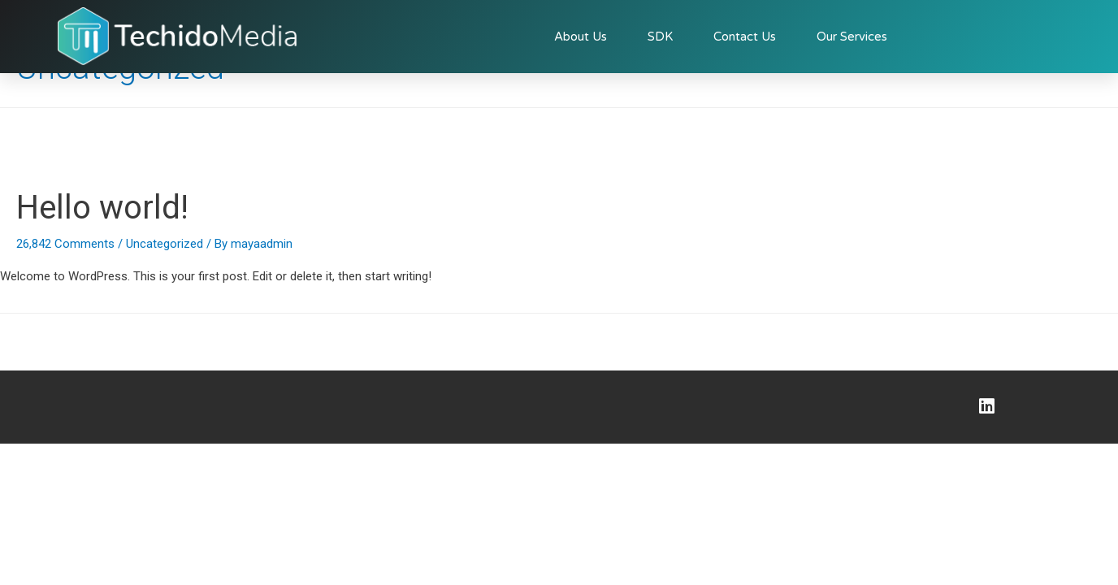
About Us (580, 36)
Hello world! (102, 207)
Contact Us (744, 36)
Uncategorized (164, 243)
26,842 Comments (65, 243)
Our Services (852, 36)
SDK (660, 36)
